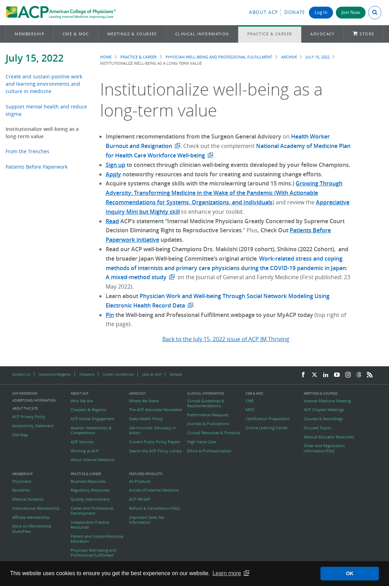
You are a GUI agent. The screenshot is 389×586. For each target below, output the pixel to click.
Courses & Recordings (323, 418)
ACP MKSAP (139, 499)
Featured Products (145, 474)
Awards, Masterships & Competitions (91, 430)
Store (367, 33)
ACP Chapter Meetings (324, 409)
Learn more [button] (226, 573)
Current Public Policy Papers (154, 441)
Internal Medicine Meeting (327, 400)
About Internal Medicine (92, 459)
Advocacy (322, 33)
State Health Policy (146, 418)
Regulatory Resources (90, 490)
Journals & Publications (208, 423)
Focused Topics (317, 427)
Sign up (115, 165)
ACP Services (82, 441)
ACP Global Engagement (92, 418)
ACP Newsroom (24, 394)
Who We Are (82, 400)
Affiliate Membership (31, 517)
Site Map (20, 434)
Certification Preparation (268, 418)
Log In (320, 12)
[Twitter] (314, 375)
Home (106, 56)
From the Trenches (27, 151)
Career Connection (118, 374)
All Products (140, 481)
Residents (21, 490)
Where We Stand (144, 400)
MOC (250, 409)
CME (250, 400)
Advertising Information (34, 400)
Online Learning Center (267, 427)
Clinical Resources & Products (213, 432)
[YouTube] (337, 375)
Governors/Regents (55, 374)
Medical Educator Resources (329, 437)
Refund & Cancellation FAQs (154, 508)
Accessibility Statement (33, 425)
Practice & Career (269, 33)
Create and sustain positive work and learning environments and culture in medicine (44, 83)
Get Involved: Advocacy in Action (152, 430)
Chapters (86, 374)
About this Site (25, 408)
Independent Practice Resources (90, 525)
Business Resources (88, 481)
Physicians (21, 481)
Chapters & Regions (88, 409)
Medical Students (27, 499)
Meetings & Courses (132, 33)
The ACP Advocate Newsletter (155, 409)
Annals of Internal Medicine (154, 490)
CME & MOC (76, 33)
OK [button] (350, 573)
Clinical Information (202, 33)
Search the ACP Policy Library (155, 451)
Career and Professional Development (92, 511)
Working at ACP (85, 451)
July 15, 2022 (35, 57)
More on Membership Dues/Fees (31, 529)
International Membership (35, 508)
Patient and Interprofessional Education (97, 539)
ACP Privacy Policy (28, 416)
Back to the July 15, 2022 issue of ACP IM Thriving (225, 339)
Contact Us (21, 374)
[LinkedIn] (325, 375)
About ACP (263, 12)
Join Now (350, 12)
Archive (289, 56)
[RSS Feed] (370, 375)
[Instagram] (348, 375)
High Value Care (201, 441)
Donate (294, 12)
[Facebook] (303, 375)
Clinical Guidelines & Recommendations (205, 403)
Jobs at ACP (151, 374)
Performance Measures (207, 414)
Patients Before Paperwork (37, 166)
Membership (29, 33)
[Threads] (358, 375)
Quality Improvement (90, 499)
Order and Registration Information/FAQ (324, 448)
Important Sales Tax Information (146, 520)
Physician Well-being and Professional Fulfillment (218, 56)
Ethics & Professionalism (209, 451)
